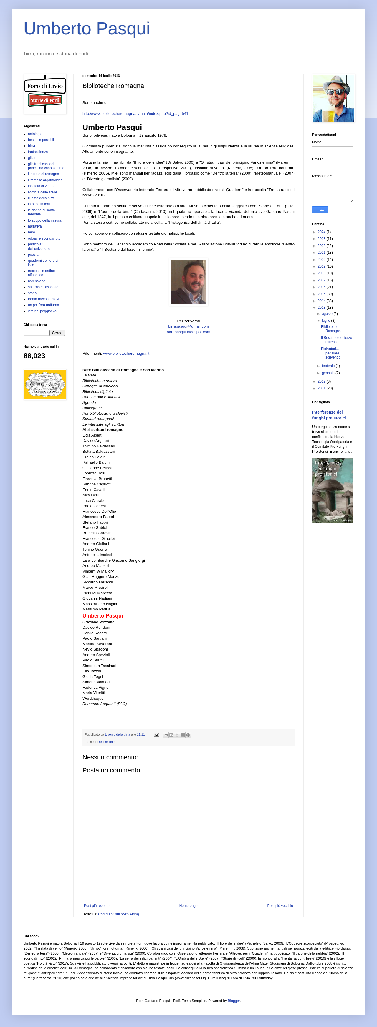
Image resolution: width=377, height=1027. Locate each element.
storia (32, 293)
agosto (327, 314)
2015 (322, 294)
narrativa (35, 226)
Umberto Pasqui (87, 28)
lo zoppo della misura (44, 220)
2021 (322, 252)
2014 (322, 301)
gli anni (33, 158)
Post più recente (97, 906)
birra (31, 146)
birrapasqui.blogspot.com (188, 332)
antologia (35, 134)
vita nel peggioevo (42, 311)
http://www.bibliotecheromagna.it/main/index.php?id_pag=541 (135, 113)
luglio (326, 320)
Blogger (234, 1001)
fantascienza (38, 152)
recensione (107, 742)
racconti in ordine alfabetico (41, 273)
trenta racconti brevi (43, 299)
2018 (322, 273)
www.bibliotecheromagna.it (126, 353)
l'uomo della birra (41, 198)
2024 (322, 232)
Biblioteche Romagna (331, 329)
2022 (322, 246)
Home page (188, 906)
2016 (322, 287)
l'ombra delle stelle (42, 192)
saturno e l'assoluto (43, 287)
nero (31, 232)
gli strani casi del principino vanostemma (46, 166)
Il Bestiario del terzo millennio (336, 340)
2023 (322, 239)
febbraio (329, 366)
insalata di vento (41, 186)
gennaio (328, 373)
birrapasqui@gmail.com (188, 326)
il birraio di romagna (43, 174)
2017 (322, 280)
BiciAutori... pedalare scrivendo (330, 353)
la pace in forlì (39, 204)
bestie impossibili (41, 140)
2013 (322, 308)
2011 (322, 388)
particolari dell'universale (39, 246)
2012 (322, 381)
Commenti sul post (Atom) (118, 914)
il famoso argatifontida (45, 180)
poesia (33, 255)
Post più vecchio (280, 906)
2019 (322, 266)
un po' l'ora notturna (43, 305)
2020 (322, 260)
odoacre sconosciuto (44, 238)
